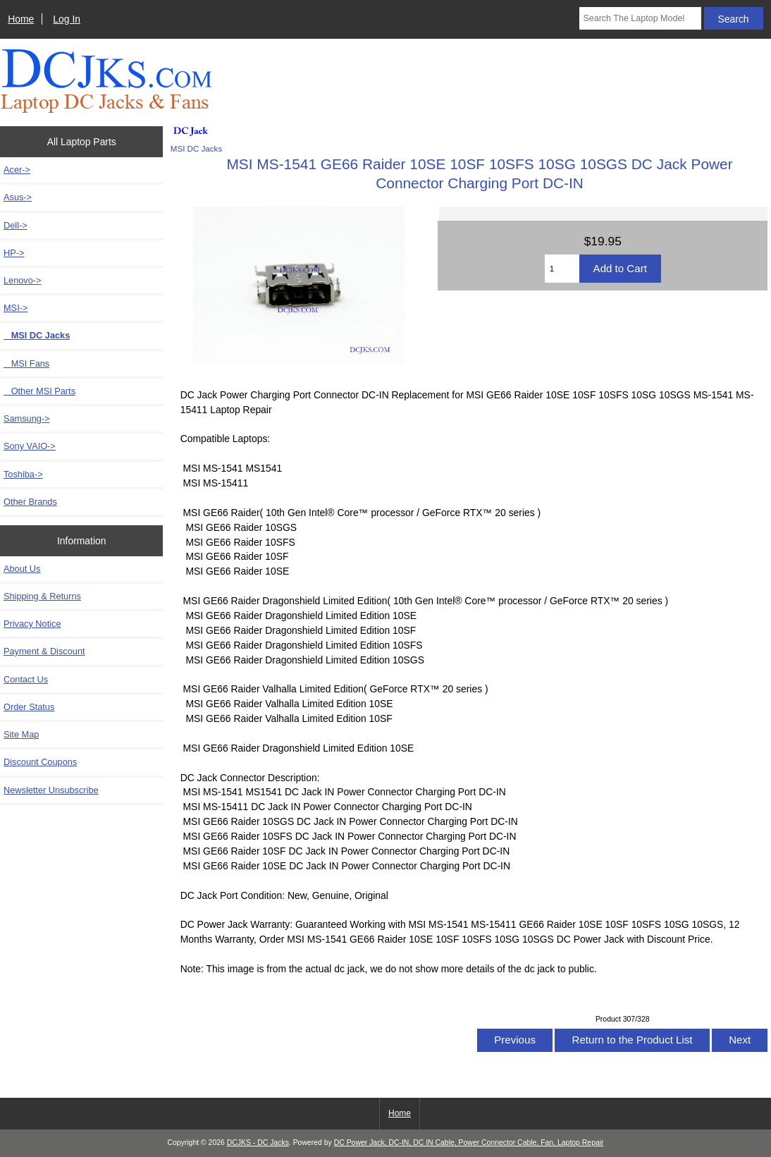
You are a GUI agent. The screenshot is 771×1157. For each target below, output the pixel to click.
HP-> (14, 252)
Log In (66, 19)
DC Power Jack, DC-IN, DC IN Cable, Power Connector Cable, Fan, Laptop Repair (469, 1142)
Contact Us (26, 679)
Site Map (21, 734)
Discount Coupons (40, 762)
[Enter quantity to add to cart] (562, 269)
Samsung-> (27, 418)
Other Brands (30, 501)
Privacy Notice (32, 623)
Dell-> (15, 225)
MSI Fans (26, 363)
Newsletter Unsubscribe (51, 790)
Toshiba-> (23, 474)
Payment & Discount (44, 651)
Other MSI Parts (39, 391)
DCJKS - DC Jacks (258, 1142)
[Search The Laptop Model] (640, 18)
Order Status (29, 707)
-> (15, 307)
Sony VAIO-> (30, 446)
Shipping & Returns (42, 596)
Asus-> (18, 197)
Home (21, 19)
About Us (22, 568)
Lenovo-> (23, 280)
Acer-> (17, 169)
